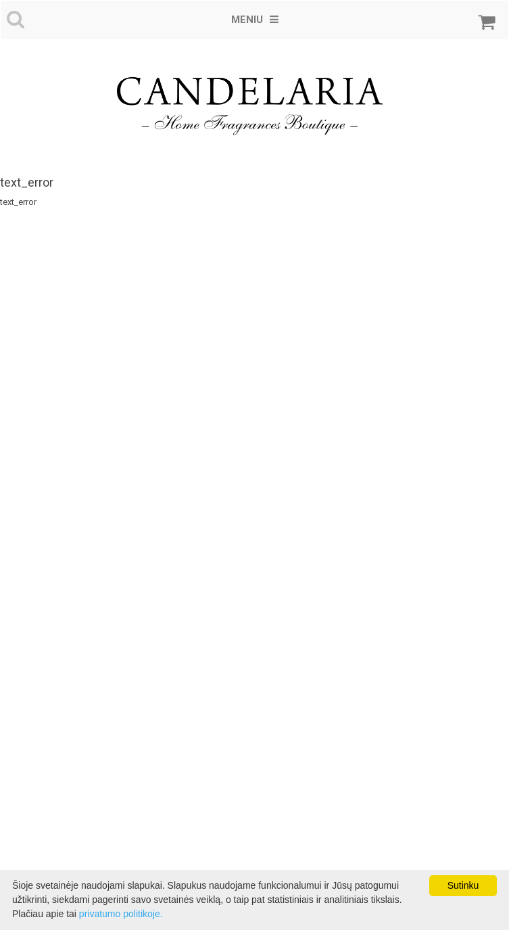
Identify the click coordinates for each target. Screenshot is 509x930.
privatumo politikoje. (121, 913)
